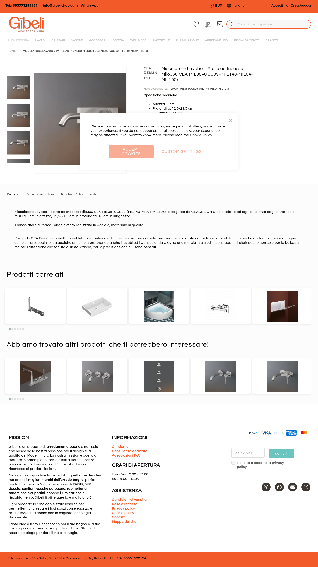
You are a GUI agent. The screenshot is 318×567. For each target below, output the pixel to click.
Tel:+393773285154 (21, 5)
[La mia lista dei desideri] (282, 24)
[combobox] (228, 24)
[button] (216, 5)
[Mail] (292, 482)
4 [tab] (18, 329)
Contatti (118, 517)
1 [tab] (10, 329)
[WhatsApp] (279, 482)
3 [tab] (15, 329)
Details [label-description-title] (12, 194)
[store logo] (23, 24)
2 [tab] (12, 329)
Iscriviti (281, 453)
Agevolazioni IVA (126, 455)
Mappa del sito (124, 522)
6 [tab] (23, 329)
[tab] (13, 194)
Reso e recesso (124, 504)
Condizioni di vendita (129, 499)
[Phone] (266, 482)
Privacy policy (123, 508)
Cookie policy (123, 513)
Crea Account (302, 5)
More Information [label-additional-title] (39, 194)
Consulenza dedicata (130, 451)
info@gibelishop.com (60, 5)
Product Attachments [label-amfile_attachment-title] (79, 194)
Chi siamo (120, 446)
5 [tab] (20, 329)
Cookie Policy (201, 135)
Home (12, 51)
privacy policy (282, 463)
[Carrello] (307, 24)
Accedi (277, 5)
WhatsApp (89, 5)
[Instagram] (305, 482)
